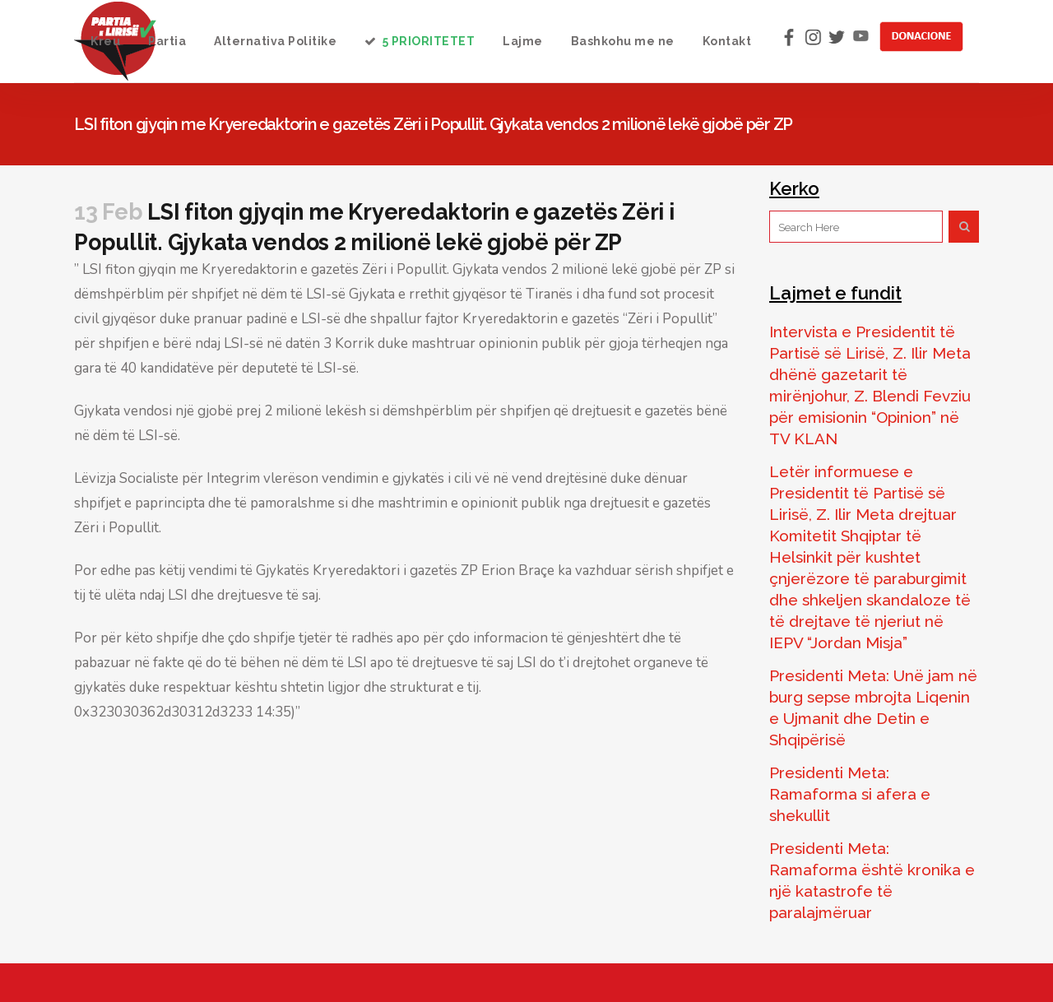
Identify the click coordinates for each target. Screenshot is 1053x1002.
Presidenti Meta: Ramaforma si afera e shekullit (849, 793)
